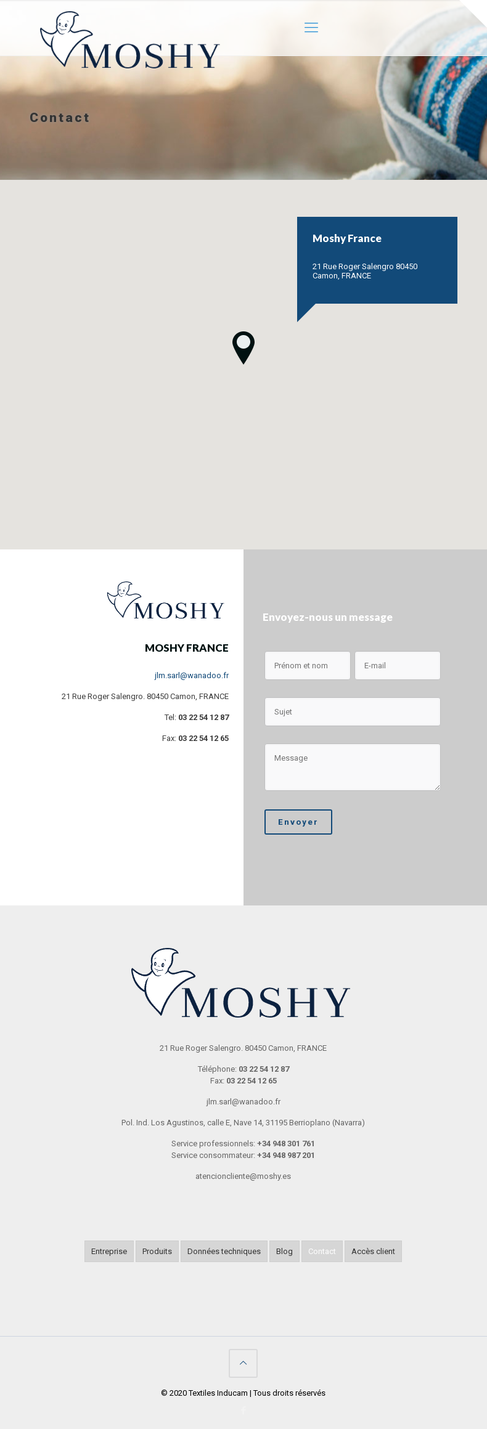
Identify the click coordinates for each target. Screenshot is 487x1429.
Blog (284, 1251)
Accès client (373, 1251)
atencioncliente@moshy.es (243, 1176)
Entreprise (109, 1251)
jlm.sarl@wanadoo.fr (192, 675)
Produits (157, 1251)
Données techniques (224, 1251)
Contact (322, 1251)
